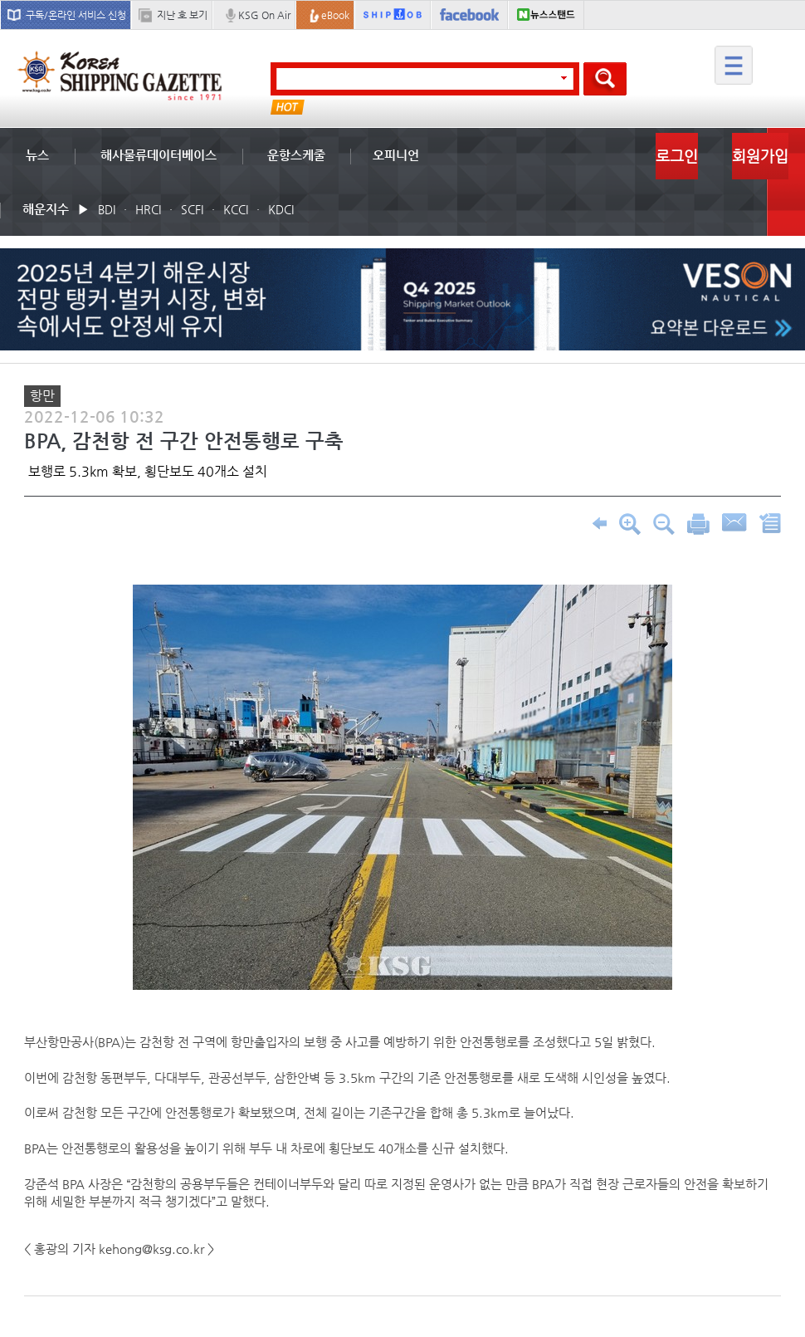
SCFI (192, 209)
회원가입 (760, 155)
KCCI (235, 209)
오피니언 (396, 155)
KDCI (281, 209)
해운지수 (45, 209)
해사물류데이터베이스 (158, 155)
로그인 (677, 155)
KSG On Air (264, 15)
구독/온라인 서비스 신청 (76, 15)
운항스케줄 (296, 155)
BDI (106, 209)
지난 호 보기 (182, 15)
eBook (335, 15)
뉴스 (37, 155)
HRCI (148, 209)
